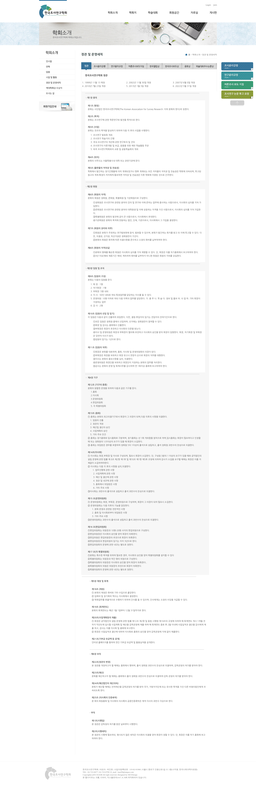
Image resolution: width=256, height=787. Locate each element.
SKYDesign (132, 775)
